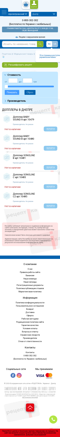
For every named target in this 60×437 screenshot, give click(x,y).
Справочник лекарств (30, 335)
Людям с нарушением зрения (30, 37)
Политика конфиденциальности (30, 303)
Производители (30, 338)
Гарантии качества (30, 325)
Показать (12, 92)
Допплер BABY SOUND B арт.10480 (23, 137)
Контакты (30, 352)
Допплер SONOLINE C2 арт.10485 (24, 195)
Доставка (30, 312)
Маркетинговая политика (30, 292)
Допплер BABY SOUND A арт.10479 (23, 118)
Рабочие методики (30, 319)
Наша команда (30, 279)
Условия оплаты (30, 328)
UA (55, 44)
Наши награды (30, 282)
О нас (30, 269)
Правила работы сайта (30, 272)
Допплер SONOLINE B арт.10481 (24, 156)
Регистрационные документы (30, 285)
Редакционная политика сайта (30, 322)
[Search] (40, 44)
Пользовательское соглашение (30, 306)
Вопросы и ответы (30, 332)
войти (34, 7)
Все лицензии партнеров (30, 397)
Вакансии (30, 275)
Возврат (30, 309)
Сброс (30, 92)
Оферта (30, 315)
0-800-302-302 (30, 20)
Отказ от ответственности (30, 341)
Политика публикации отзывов (30, 288)
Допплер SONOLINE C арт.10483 (24, 176)
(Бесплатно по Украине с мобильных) (30, 24)
